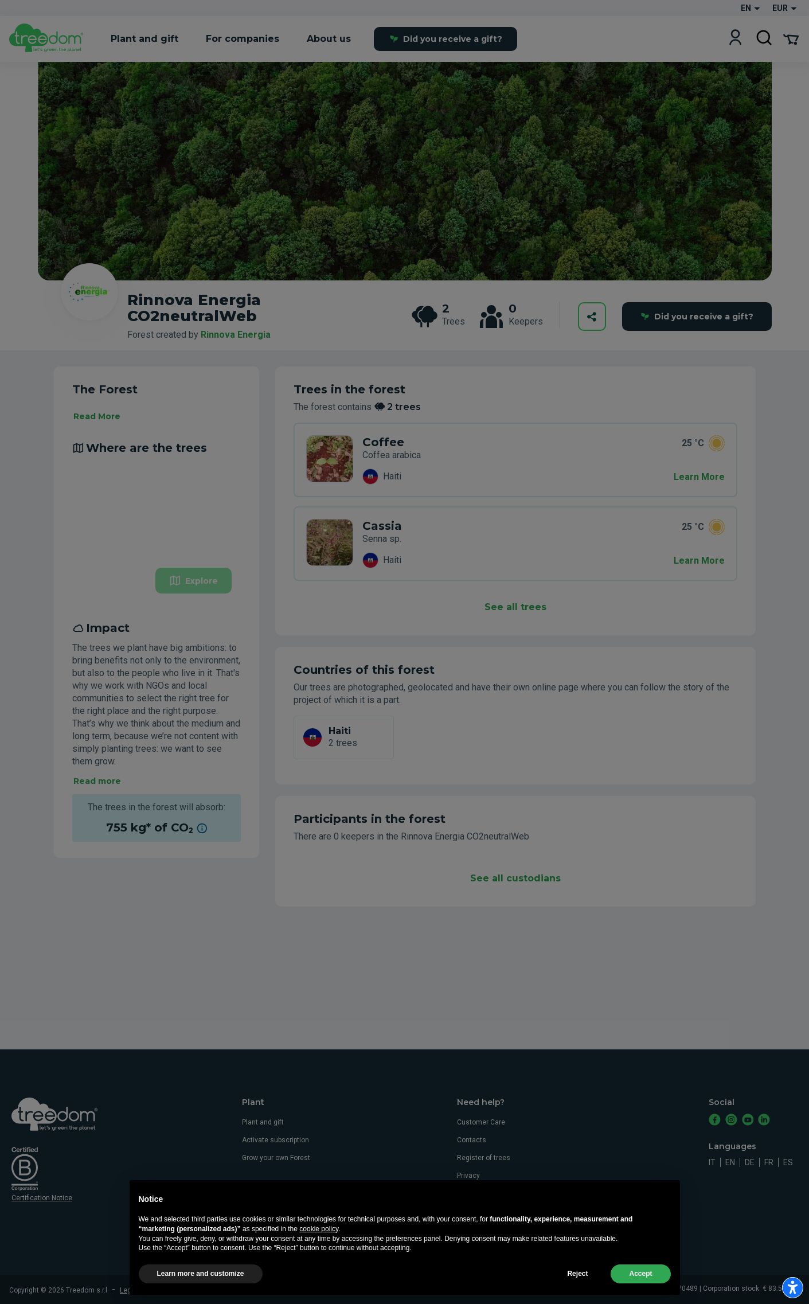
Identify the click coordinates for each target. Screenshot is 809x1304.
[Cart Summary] (791, 38)
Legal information (147, 1290)
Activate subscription (275, 1140)
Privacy (468, 1176)
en (730, 1162)
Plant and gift (263, 1122)
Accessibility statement (495, 1229)
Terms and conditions (214, 1290)
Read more (97, 781)
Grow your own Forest (276, 1158)
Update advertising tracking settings (387, 1290)
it (712, 1162)
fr (768, 1162)
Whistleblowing (481, 1211)
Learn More (699, 476)
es (788, 1162)
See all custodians (515, 878)
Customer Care (481, 1122)
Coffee (383, 442)
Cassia (382, 526)
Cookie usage (479, 1193)
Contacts (471, 1140)
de (750, 1162)
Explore (193, 581)
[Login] (735, 39)
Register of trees (483, 1158)
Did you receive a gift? (445, 39)
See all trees (515, 607)
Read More (96, 416)
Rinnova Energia (236, 334)
